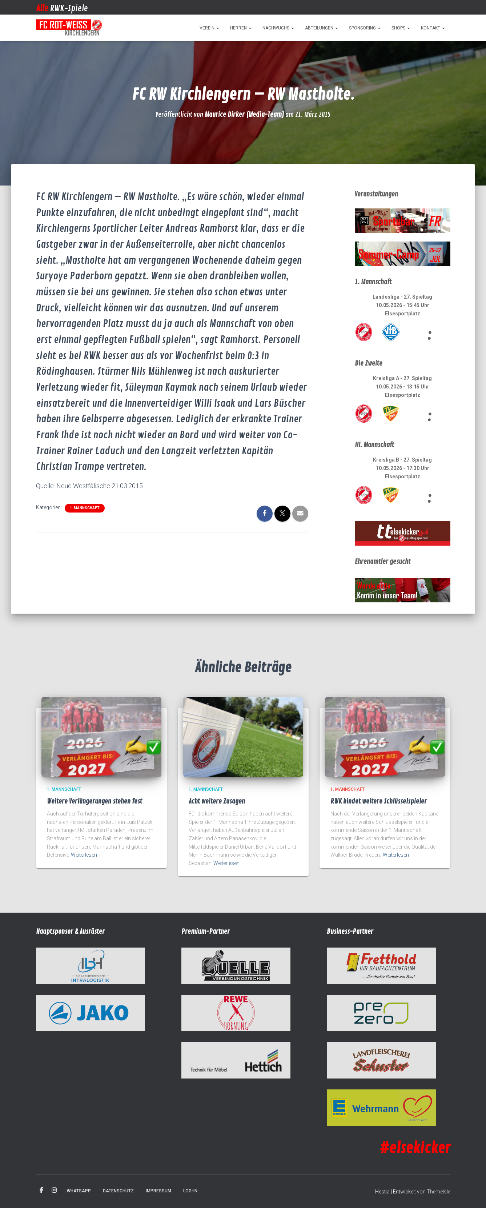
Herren (241, 28)
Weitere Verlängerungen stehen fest (94, 801)
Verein (209, 28)
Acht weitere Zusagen (217, 801)
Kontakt (433, 28)
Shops (400, 28)
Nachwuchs (278, 28)
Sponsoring (365, 28)
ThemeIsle (438, 1192)
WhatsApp (79, 1190)
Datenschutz (118, 1190)
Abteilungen (321, 28)
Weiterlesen (84, 855)
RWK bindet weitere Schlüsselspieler (378, 801)
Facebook (41, 1190)
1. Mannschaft (85, 508)
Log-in (190, 1190)
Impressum (158, 1190)
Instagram (54, 1190)
